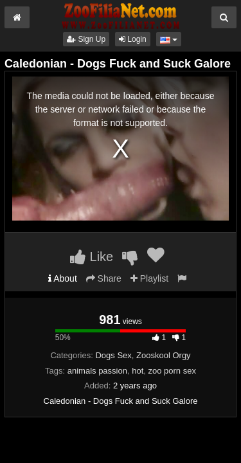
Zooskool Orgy (163, 355)
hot (137, 371)
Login (133, 39)
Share (103, 278)
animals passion (97, 371)
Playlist (149, 278)
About (62, 278)
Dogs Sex (113, 355)
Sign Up (86, 39)
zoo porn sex (172, 371)
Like (91, 257)
